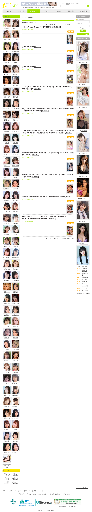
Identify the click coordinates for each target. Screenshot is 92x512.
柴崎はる (6, 28)
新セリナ (6, 154)
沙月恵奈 (15, 39)
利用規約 (21, 494)
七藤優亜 (15, 372)
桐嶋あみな (15, 395)
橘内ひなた (7, 177)
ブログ (72, 3)
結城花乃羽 (7, 39)
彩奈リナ (6, 406)
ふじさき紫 (7, 211)
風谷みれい (15, 280)
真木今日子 (7, 97)
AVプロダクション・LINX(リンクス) (46, 510)
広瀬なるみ (15, 131)
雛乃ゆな (15, 120)
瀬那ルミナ (7, 292)
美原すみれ (7, 452)
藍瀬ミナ (15, 326)
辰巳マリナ (15, 482)
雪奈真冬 (6, 349)
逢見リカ (15, 85)
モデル (63, 3)
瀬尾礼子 (15, 361)
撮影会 (78, 3)
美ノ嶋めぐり (7, 51)
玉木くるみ (7, 303)
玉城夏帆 (15, 246)
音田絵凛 (15, 143)
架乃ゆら (15, 74)
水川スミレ (7, 85)
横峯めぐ (6, 361)
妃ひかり (6, 338)
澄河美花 (15, 292)
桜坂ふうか (7, 246)
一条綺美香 (15, 406)
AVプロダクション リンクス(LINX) (10, 5)
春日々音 (6, 234)
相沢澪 (7, 143)
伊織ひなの (15, 315)
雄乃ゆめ (15, 154)
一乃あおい (7, 62)
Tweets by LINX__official (83, 293)
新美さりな (7, 474)
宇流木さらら (7, 108)
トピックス (58, 11)
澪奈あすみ (15, 51)
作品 (68, 3)
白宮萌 (15, 234)
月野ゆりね (15, 108)
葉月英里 (6, 200)
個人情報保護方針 (55, 494)
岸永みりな (15, 418)
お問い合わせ (66, 494)
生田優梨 (15, 211)
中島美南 (6, 280)
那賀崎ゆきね (7, 189)
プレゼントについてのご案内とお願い (37, 494)
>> (73, 24)
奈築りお (6, 372)
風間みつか (15, 478)
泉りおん (6, 223)
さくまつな (7, 166)
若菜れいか (15, 303)
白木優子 (6, 74)
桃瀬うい (6, 429)
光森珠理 (6, 383)
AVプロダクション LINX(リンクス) (9, 11)
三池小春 (15, 189)
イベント (83, 3)
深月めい (6, 120)
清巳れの (15, 177)
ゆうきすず (15, 257)
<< (57, 24)
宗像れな (15, 269)
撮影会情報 (71, 11)
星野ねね (15, 200)
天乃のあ (6, 326)
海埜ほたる (15, 383)
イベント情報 (83, 11)
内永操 (7, 478)
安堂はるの (15, 349)
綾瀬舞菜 (6, 131)
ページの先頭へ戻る (82, 488)
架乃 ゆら (57, 27)
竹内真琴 (15, 223)
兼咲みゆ (6, 315)
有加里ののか (15, 166)
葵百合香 (15, 97)
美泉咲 (15, 429)
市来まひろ (15, 62)
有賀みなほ (7, 269)
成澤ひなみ (7, 418)
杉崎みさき (15, 452)
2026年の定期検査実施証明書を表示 (67, 506)
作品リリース (33, 11)
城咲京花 (15, 441)
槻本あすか (7, 395)
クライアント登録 (83, 34)
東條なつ (15, 28)
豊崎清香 (15, 338)
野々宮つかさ (7, 257)
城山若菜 (6, 441)
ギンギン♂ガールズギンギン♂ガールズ (7, 465)
